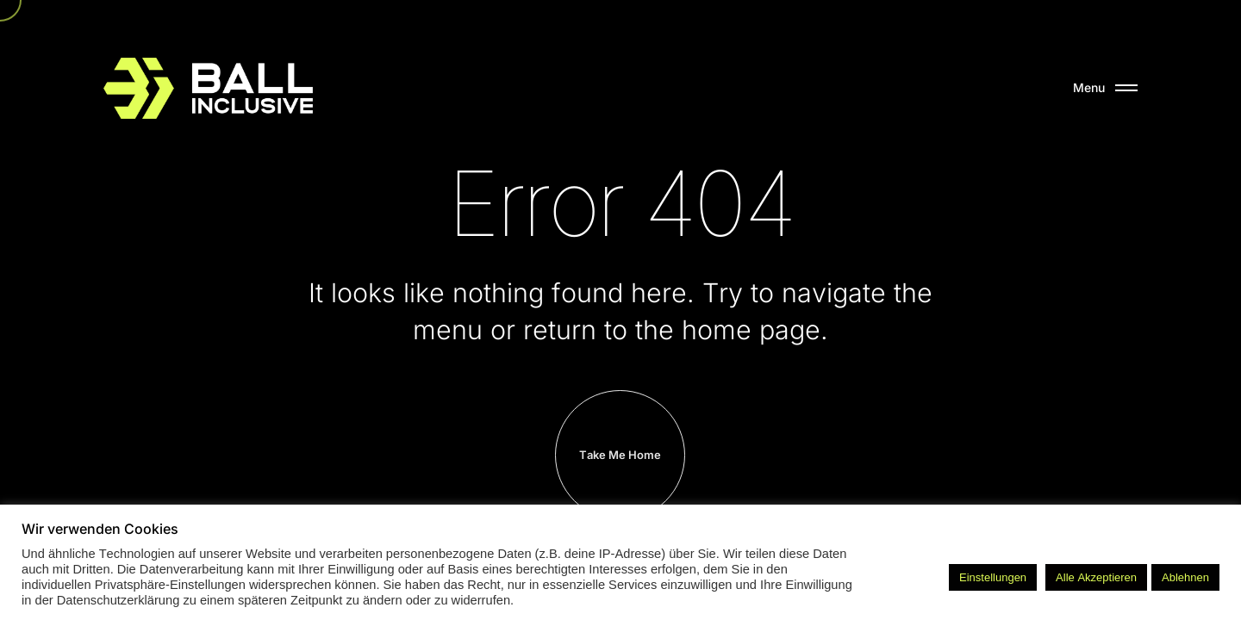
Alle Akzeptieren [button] (1096, 577)
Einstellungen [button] (992, 577)
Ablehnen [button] (1185, 577)
